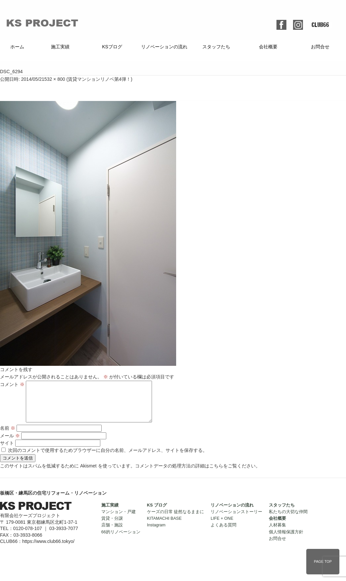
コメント (12, 384)
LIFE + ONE (222, 526)
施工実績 (60, 46)
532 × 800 (54, 79)
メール (10, 443)
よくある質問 (223, 533)
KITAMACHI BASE (164, 526)
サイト (7, 451)
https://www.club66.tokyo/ (48, 549)
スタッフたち (216, 46)
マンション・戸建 (118, 519)
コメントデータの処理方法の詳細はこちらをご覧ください (195, 473)
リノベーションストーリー (236, 519)
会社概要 (268, 46)
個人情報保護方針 (286, 540)
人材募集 (277, 533)
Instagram (156, 533)
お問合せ (320, 46)
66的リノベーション (120, 540)
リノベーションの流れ (164, 46)
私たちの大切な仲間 (288, 519)
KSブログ (112, 46)
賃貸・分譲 (112, 526)
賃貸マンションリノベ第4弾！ (99, 79)
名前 (7, 436)
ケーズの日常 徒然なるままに (175, 519)
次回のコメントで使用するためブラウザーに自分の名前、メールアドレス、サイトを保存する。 (107, 458)
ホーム (17, 46)
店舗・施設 (112, 533)
